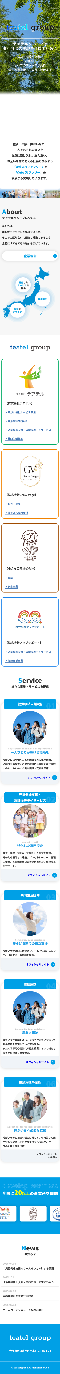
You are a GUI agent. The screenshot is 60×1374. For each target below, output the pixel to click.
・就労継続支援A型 (16, 421)
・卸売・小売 (12, 504)
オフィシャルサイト (39, 777)
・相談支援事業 (14, 660)
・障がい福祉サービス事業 (20, 412)
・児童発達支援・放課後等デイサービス (28, 430)
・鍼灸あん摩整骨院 (16, 513)
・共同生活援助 (14, 438)
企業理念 (30, 256)
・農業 (9, 578)
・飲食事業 (11, 586)
